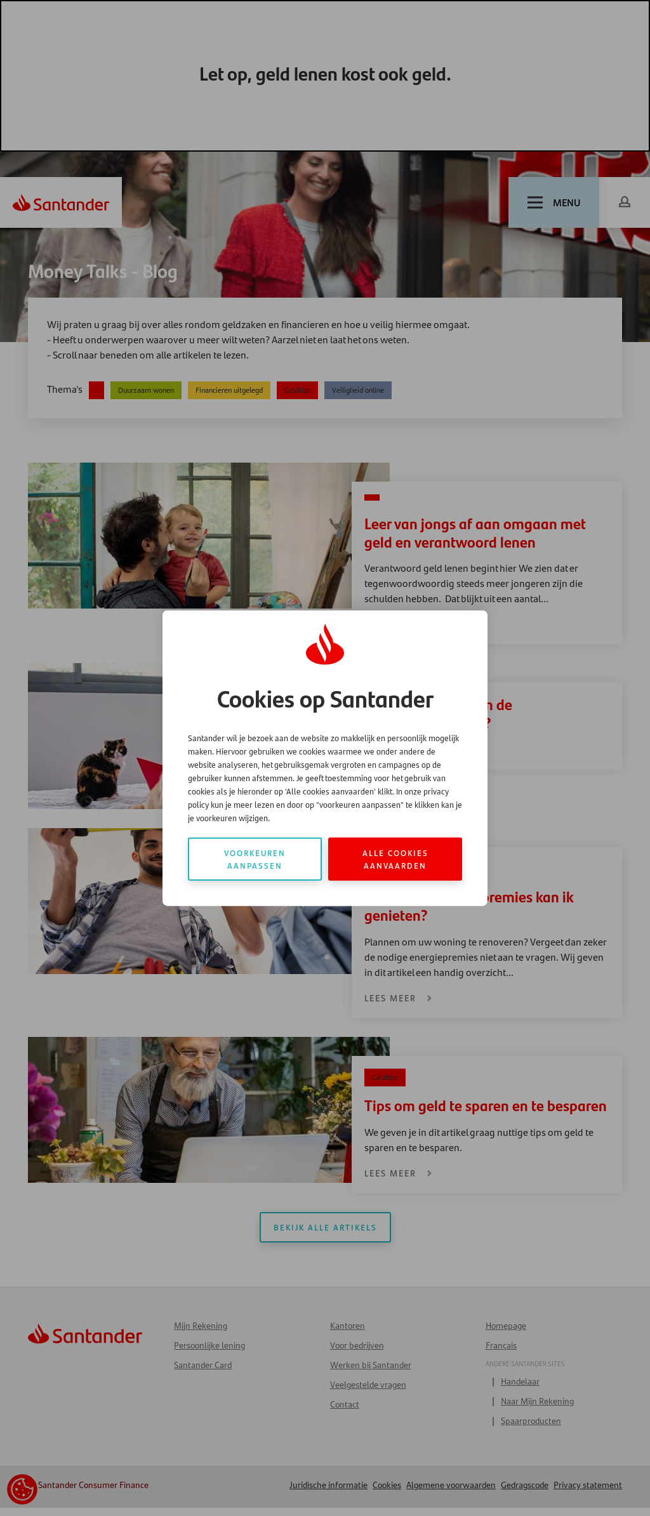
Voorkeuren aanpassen (255, 859)
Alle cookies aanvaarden (395, 859)
